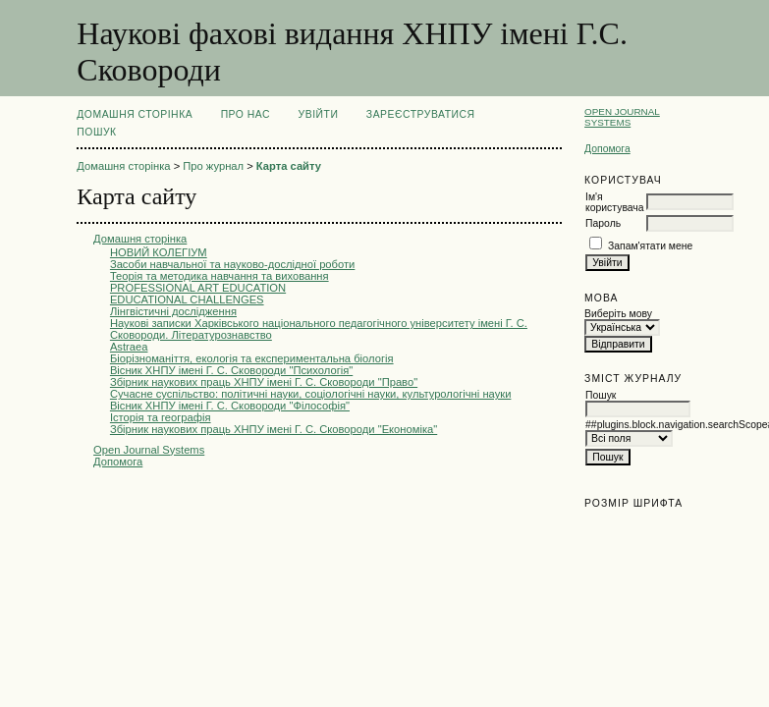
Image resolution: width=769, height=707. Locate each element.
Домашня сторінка (134, 114)
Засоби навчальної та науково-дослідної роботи (232, 264)
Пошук (96, 132)
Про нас (246, 114)
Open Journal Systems (622, 117)
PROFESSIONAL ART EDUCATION (198, 288)
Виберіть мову (618, 313)
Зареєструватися (420, 114)
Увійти (319, 114)
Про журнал (213, 166)
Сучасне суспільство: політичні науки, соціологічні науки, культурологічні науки (311, 394)
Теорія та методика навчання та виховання (219, 276)
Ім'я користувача (614, 202)
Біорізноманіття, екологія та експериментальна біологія (252, 358)
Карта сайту (288, 166)
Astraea (129, 347)
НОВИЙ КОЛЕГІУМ (158, 252)
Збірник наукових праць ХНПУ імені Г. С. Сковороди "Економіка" (273, 429)
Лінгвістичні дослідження (173, 311)
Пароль (603, 223)
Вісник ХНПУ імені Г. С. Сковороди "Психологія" (231, 370)
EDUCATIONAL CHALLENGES (187, 299)
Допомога (607, 148)
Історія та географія (160, 417)
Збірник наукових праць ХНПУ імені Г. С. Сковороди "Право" (263, 382)
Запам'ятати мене (650, 246)
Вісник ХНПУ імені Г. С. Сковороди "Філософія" (230, 405)
